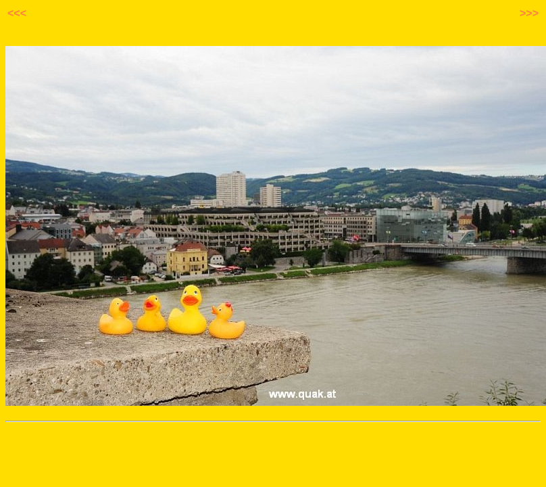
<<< (16, 13)
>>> (529, 13)
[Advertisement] (273, 451)
